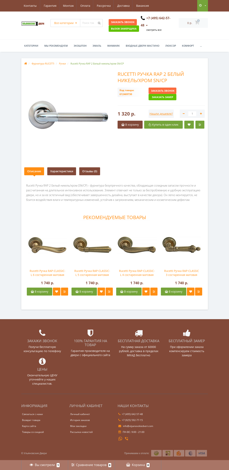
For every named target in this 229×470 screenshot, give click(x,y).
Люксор (170, 45)
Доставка (106, 6)
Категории (31, 45)
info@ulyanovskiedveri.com (135, 426)
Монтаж (48, 6)
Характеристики (61, 171)
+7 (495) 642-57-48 (130, 414)
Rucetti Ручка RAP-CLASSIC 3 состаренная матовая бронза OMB (181, 273)
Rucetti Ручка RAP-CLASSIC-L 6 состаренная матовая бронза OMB (47, 273)
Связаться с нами (32, 414)
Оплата (67, 6)
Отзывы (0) (89, 171)
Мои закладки (78, 426)
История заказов (80, 420)
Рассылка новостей (81, 432)
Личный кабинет (80, 414)
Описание (34, 171)
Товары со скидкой (33, 432)
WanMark (113, 45)
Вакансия (125, 6)
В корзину (39, 291)
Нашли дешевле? (161, 114)
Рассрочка (86, 6)
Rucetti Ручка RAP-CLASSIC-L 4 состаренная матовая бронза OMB (137, 273)
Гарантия (30, 6)
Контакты (145, 6)
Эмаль (97, 45)
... (201, 45)
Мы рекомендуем (56, 45)
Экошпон (80, 45)
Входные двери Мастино (142, 45)
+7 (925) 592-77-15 (130, 420)
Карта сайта (29, 426)
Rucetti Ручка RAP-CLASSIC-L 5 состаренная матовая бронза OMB (92, 273)
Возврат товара (31, 420)
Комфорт (188, 45)
